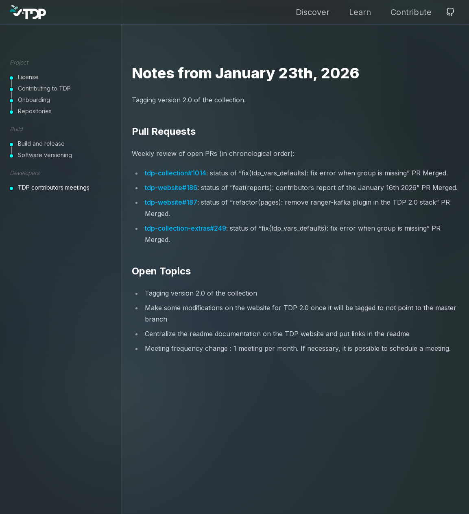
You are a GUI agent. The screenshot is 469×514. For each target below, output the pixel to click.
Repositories (35, 111)
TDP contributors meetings (53, 187)
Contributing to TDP (44, 88)
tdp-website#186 (171, 188)
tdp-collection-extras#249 (185, 228)
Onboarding (34, 99)
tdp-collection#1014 (175, 173)
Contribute (411, 12)
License (28, 76)
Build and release (41, 143)
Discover (312, 12)
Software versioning (45, 154)
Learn (360, 12)
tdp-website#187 (171, 202)
